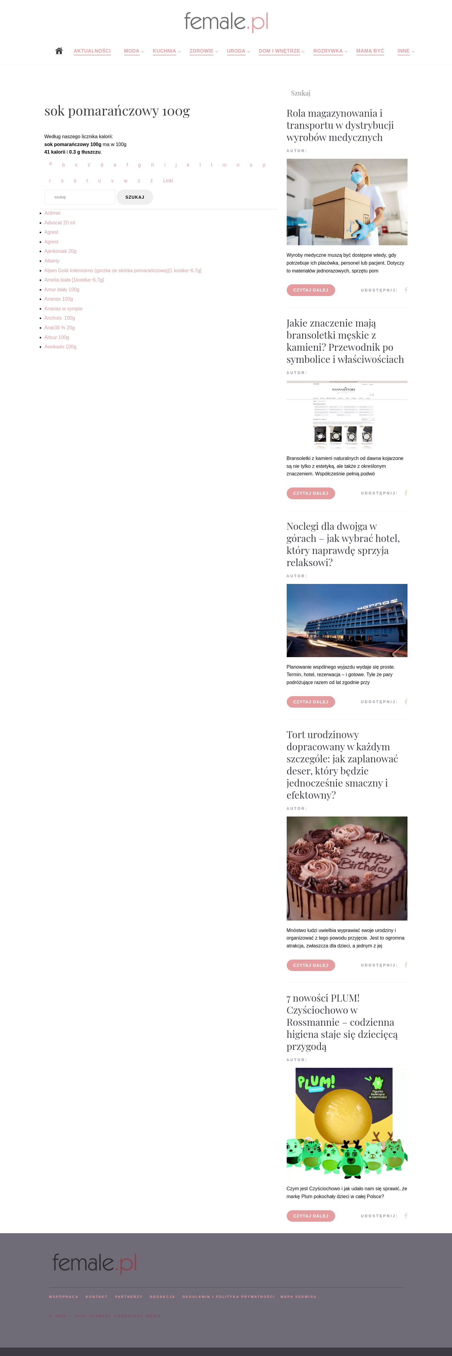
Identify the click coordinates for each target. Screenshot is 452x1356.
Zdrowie (201, 51)
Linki (168, 180)
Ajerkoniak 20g (61, 251)
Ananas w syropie (64, 308)
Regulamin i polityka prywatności (229, 1297)
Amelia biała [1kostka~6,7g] (74, 279)
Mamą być (370, 51)
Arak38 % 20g (60, 327)
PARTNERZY (129, 1297)
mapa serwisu (299, 1297)
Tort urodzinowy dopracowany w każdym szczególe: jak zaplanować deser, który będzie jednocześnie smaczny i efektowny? (342, 764)
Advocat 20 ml (60, 222)
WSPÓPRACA (64, 1297)
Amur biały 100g (62, 289)
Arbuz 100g (57, 337)
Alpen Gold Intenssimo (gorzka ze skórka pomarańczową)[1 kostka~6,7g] (123, 270)
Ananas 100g (59, 299)
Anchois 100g (60, 318)
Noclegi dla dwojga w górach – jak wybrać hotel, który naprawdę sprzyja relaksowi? (343, 544)
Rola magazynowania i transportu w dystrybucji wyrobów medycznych (340, 124)
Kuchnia (164, 51)
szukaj (134, 197)
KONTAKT (97, 1297)
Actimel (52, 213)
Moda (132, 51)
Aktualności (92, 51)
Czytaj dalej (311, 290)
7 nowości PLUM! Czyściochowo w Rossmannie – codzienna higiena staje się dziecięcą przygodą (342, 1021)
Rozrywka (328, 51)
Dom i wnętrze (279, 51)
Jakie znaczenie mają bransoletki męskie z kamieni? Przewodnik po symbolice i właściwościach (345, 340)
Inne (404, 51)
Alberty (52, 260)
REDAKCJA (163, 1297)
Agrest (51, 232)
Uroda (236, 51)
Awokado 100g (61, 346)
